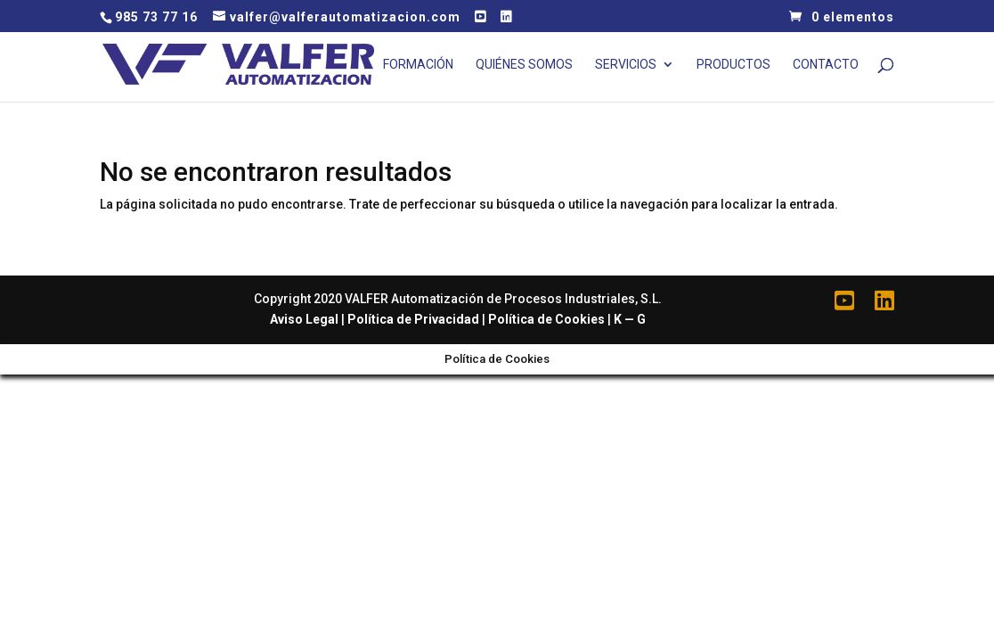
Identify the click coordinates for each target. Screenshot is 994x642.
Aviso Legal (304, 319)
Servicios (625, 64)
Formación (418, 64)
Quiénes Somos (524, 64)
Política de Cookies (546, 319)
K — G (630, 319)
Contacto (826, 64)
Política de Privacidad (413, 319)
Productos (733, 64)
